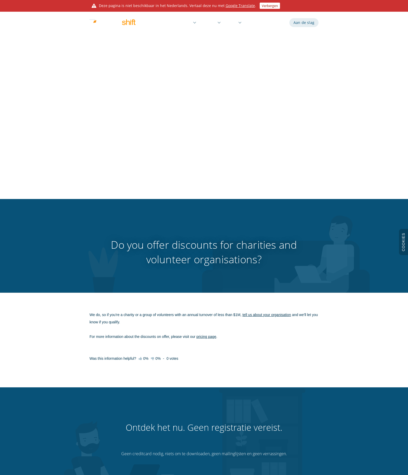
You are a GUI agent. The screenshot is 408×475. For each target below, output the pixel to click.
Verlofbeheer (191, 414)
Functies (184, 24)
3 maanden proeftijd (104, 414)
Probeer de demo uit (104, 386)
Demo (255, 24)
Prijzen (209, 24)
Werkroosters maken (197, 377)
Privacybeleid (288, 386)
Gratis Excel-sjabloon (247, 423)
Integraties (240, 386)
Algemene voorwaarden (296, 377)
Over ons (96, 423)
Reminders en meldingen (200, 404)
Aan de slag (304, 24)
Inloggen (275, 24)
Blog (235, 395)
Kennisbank (141, 386)
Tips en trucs (142, 414)
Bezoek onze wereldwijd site (299, 423)
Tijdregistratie (191, 386)
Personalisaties (243, 414)
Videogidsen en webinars (150, 395)
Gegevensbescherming (295, 404)
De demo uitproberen (248, 297)
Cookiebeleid (288, 395)
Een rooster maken (157, 297)
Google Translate (240, 5)
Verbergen (270, 5)
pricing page (206, 148)
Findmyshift (133, 451)
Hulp (233, 24)
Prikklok (238, 404)
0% (156, 170)
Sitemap (285, 414)
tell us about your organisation (267, 126)
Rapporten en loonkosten (200, 395)
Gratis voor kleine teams (199, 423)
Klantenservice (143, 423)
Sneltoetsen (141, 404)
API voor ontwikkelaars (248, 377)
